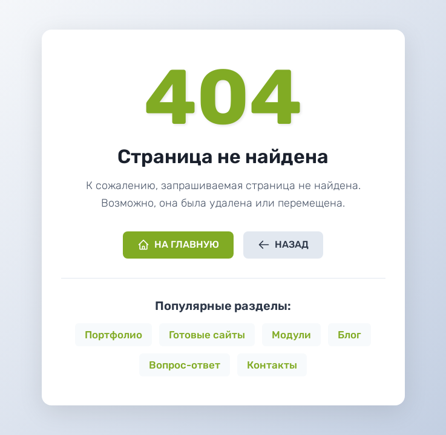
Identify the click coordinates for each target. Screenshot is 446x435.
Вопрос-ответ (184, 365)
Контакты (272, 365)
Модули (291, 335)
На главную (178, 245)
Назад (283, 245)
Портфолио (113, 335)
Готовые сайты (207, 335)
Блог (349, 335)
